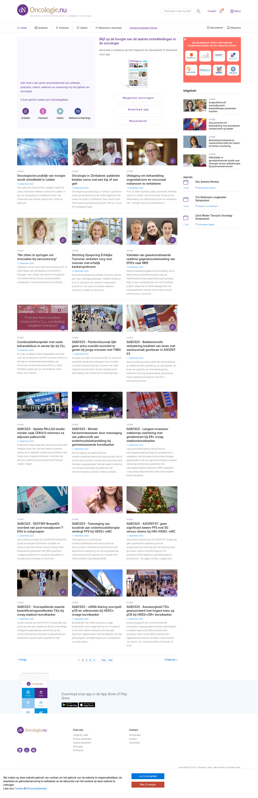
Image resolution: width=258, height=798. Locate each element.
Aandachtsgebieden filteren (143, 28)
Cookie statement (82, 742)
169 (110, 660)
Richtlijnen (78, 750)
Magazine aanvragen (138, 98)
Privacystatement (36, 788)
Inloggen (211, 11)
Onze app (78, 746)
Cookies (19, 788)
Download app (138, 109)
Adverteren (134, 742)
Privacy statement (82, 739)
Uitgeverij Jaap (80, 735)
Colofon (133, 739)
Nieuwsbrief (138, 121)
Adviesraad (135, 735)
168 (103, 660)
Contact (133, 730)
